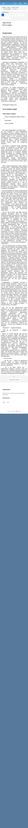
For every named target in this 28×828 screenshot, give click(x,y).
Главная (4, 7)
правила (22, 393)
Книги (8, 7)
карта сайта (17, 393)
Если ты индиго (7, 9)
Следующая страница (14, 379)
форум (7, 393)
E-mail (5, 402)
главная (4, 393)
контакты (12, 393)
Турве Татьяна (15, 7)
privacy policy (5, 394)
